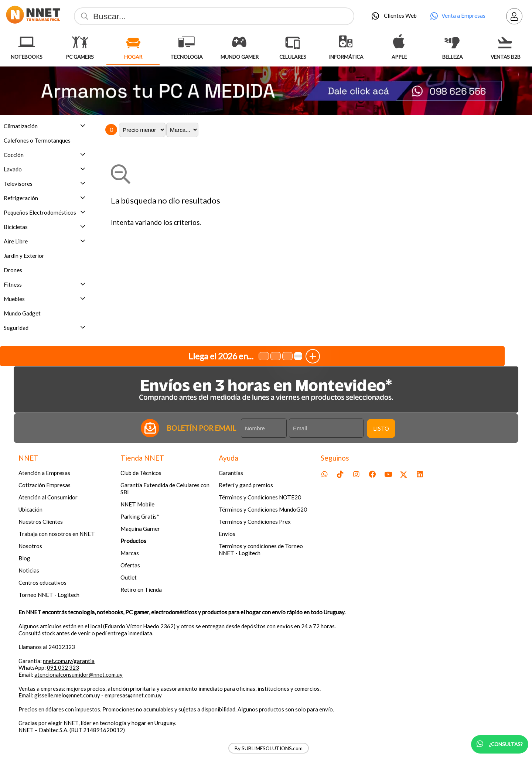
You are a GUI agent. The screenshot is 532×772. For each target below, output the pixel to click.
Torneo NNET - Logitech (48, 594)
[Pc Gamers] (80, 42)
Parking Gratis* (139, 516)
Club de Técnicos (140, 472)
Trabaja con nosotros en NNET (56, 533)
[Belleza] (452, 42)
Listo (381, 428)
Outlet (128, 577)
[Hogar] (133, 42)
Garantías (231, 472)
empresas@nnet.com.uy (133, 695)
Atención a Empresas (44, 472)
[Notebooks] (26, 42)
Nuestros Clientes (40, 521)
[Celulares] (292, 42)
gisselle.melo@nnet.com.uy (67, 695)
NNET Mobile (137, 504)
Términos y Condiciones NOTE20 (260, 497)
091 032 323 (63, 667)
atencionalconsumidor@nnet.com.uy (78, 674)
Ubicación (30, 509)
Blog (24, 558)
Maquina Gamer (140, 528)
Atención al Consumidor (48, 497)
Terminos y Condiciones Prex (255, 521)
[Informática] (346, 42)
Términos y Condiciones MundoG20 (263, 509)
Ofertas (130, 565)
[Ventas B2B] (505, 42)
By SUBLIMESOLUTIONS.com (269, 748)
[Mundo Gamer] (239, 42)
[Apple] (399, 42)
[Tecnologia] (186, 42)
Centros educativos (42, 582)
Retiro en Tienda (141, 589)
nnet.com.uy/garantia (69, 660)
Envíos (227, 533)
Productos (133, 540)
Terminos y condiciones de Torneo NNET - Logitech (261, 549)
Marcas (129, 553)
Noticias (28, 570)
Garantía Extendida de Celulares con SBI (164, 488)
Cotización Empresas (44, 485)
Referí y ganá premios (246, 485)
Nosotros (30, 546)
